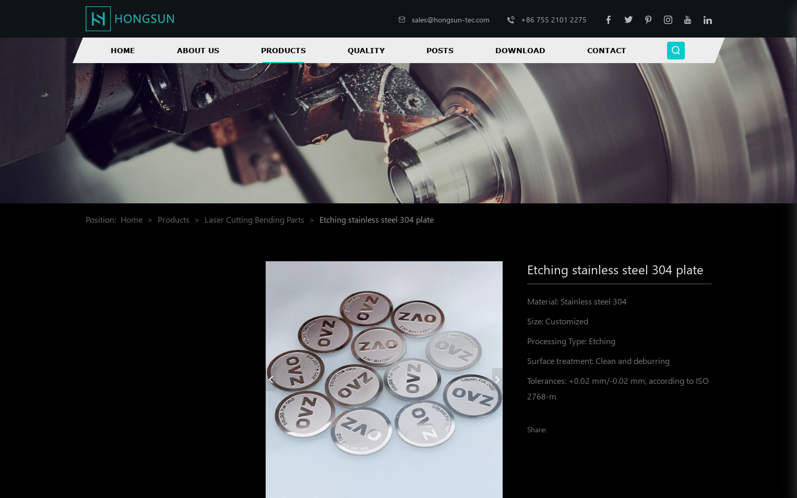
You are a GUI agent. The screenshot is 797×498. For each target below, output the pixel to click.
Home (123, 50)
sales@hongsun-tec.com (451, 20)
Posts (440, 50)
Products (283, 50)
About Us (198, 50)
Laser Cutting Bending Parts (254, 219)
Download (520, 50)
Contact (606, 50)
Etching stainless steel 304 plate (376, 219)
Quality (366, 50)
